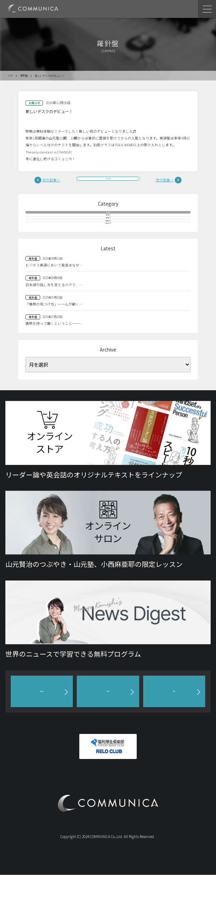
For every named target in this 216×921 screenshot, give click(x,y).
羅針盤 (24, 75)
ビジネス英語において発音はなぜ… (54, 311)
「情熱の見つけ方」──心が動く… (54, 350)
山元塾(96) (108, 243)
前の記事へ (51, 181)
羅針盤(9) (108, 231)
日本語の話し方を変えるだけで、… (54, 330)
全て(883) (108, 220)
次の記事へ (165, 181)
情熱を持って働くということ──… (54, 369)
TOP (10, 75)
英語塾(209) (108, 254)
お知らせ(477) (108, 265)
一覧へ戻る (108, 181)
